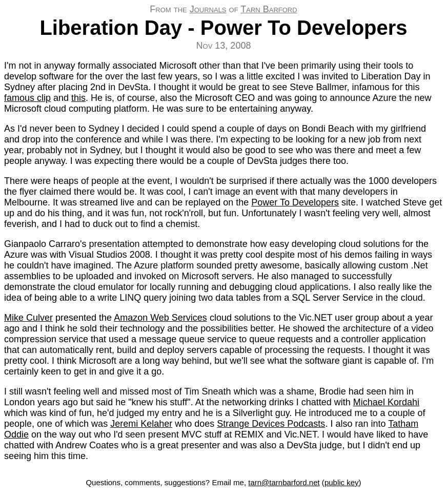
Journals (208, 9)
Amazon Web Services (160, 318)
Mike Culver (28, 318)
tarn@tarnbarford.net (283, 482)
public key (341, 482)
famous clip (27, 98)
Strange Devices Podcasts (271, 424)
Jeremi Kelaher (141, 424)
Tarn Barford (268, 9)
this (78, 98)
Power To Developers (295, 202)
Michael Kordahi (386, 402)
